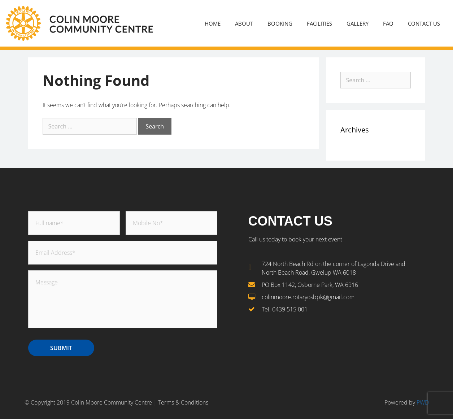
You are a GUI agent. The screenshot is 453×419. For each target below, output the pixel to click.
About (244, 23)
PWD (422, 402)
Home (213, 23)
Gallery (358, 23)
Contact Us (424, 23)
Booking (279, 23)
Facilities (319, 23)
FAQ (388, 23)
